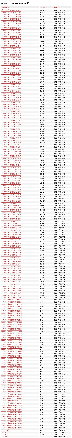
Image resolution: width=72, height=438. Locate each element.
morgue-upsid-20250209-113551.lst (11, 216)
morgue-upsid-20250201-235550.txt (11, 34)
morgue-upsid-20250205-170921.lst (11, 97)
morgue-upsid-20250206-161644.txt (11, 113)
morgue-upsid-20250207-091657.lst (11, 169)
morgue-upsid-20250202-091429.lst (11, 47)
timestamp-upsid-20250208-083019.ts (11, 385)
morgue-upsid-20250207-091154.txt (11, 164)
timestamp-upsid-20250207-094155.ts (11, 373)
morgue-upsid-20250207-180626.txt (11, 200)
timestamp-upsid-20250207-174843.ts (11, 384)
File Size (42, 7)
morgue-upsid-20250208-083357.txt (11, 203)
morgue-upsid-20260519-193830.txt (11, 272)
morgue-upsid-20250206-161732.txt (11, 117)
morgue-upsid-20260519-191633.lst (11, 245)
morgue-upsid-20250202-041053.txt (11, 45)
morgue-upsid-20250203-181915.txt (11, 88)
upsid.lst (3, 432)
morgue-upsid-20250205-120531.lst (11, 93)
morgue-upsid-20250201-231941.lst (11, 25)
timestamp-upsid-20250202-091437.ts (11, 315)
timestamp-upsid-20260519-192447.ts (11, 414)
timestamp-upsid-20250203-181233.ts (11, 326)
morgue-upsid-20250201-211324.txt (11, 20)
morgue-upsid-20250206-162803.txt (11, 120)
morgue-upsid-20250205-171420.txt (11, 102)
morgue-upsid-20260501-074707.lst (11, 230)
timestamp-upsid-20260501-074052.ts (11, 396)
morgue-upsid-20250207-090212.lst (11, 148)
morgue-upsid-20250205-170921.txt (11, 99)
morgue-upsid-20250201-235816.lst (11, 36)
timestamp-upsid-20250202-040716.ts (11, 312)
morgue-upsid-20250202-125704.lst (11, 54)
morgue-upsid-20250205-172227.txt (11, 106)
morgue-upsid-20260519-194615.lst (11, 277)
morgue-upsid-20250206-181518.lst (11, 133)
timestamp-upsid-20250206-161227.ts (11, 340)
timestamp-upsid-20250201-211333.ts (11, 303)
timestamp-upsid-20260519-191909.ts (11, 409)
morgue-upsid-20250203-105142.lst (11, 75)
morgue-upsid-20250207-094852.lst (11, 184)
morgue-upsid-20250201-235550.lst (11, 32)
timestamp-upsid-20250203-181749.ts (11, 330)
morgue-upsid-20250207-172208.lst (11, 191)
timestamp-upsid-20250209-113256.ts (11, 393)
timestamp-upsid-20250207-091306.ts (11, 367)
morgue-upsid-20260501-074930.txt (11, 236)
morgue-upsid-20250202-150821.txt (11, 66)
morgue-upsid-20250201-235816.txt (11, 38)
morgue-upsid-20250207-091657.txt (11, 171)
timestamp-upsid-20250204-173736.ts (11, 331)
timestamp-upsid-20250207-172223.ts (11, 382)
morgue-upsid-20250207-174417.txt (11, 196)
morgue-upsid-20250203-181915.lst (11, 86)
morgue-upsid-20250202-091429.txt (11, 48)
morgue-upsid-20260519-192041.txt (11, 258)
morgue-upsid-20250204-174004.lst (11, 90)
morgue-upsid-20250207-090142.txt (11, 146)
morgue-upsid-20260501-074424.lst (11, 223)
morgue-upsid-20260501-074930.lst (11, 234)
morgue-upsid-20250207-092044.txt (11, 175)
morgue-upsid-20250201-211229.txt (11, 16)
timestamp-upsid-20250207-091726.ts (11, 371)
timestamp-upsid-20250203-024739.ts (11, 322)
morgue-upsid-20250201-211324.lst (11, 18)
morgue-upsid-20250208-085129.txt (11, 211)
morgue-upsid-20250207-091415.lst (11, 166)
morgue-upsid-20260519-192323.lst (11, 259)
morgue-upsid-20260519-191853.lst (11, 249)
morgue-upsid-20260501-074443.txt (11, 229)
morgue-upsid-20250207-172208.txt (11, 193)
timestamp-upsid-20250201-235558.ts (11, 308)
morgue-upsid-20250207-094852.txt (11, 185)
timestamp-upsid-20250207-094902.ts (11, 378)
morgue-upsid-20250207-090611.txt (11, 160)
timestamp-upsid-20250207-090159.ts (11, 360)
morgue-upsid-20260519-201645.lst (11, 295)
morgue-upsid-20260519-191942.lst (11, 252)
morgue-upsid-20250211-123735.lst (11, 220)
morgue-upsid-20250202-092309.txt (11, 52)
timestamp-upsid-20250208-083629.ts (11, 387)
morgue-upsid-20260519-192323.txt (11, 261)
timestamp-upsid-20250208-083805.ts (11, 389)
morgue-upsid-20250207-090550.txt (11, 157)
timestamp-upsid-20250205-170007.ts (11, 335)
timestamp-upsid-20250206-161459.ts (11, 342)
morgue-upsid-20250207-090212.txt (11, 149)
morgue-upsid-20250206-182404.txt (11, 139)
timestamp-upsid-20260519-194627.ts (11, 422)
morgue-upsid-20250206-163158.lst (11, 122)
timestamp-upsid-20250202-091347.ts (11, 313)
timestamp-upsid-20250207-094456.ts (11, 375)
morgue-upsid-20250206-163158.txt (11, 124)
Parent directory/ (6, 9)
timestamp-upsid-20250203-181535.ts (11, 328)
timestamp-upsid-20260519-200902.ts (11, 429)
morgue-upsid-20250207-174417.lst (11, 194)
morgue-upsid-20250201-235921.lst (11, 39)
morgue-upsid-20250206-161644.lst (11, 111)
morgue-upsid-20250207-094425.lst (11, 176)
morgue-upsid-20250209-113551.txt (11, 218)
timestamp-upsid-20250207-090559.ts (11, 364)
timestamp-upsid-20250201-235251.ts (11, 306)
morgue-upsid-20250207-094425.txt (11, 178)
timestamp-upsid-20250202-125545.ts (11, 317)
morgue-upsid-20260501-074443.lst (11, 227)
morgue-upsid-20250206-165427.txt (11, 131)
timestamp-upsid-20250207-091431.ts (11, 369)
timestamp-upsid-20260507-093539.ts (11, 403)
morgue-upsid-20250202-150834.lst (11, 68)
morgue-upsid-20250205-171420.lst (11, 101)
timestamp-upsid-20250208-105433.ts (11, 391)
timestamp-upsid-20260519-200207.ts (11, 425)
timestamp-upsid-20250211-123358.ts (11, 394)
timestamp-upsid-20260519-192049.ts (11, 411)
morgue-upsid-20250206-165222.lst (11, 126)
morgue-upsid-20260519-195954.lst (11, 284)
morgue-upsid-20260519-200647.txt (11, 294)
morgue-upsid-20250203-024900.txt (11, 74)
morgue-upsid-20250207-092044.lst (11, 173)
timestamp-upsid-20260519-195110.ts (11, 423)
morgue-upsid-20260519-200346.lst (11, 288)
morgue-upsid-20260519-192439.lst (11, 263)
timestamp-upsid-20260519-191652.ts (11, 407)
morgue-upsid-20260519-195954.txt (11, 286)
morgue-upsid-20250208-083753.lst (11, 205)
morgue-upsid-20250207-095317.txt (11, 189)
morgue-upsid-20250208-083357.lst (11, 202)
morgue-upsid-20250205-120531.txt (11, 95)
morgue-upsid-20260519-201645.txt (11, 297)
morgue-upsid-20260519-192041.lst (11, 256)
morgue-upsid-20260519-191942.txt (11, 254)
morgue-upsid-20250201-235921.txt (11, 41)
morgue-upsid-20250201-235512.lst (11, 29)
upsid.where (4, 436)
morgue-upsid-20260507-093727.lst (11, 241)
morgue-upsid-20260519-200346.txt (11, 290)
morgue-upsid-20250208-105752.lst (11, 212)
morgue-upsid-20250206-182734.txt (11, 142)
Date (55, 7)
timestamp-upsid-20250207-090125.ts (11, 358)
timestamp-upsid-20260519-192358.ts (11, 413)
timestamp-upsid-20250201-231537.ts (11, 304)
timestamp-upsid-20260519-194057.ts (11, 420)
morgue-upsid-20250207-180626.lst (11, 198)
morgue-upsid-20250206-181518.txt (11, 135)
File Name (4, 7)
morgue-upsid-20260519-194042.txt (11, 275)
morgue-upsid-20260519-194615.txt (11, 279)
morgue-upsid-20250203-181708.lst (11, 83)
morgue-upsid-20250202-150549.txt (11, 59)
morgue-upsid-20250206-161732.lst (11, 115)
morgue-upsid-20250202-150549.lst (11, 57)
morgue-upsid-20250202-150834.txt (11, 70)
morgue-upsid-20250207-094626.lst (11, 180)
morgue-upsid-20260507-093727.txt (11, 243)
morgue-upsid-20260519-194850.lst (11, 281)
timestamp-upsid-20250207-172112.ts (11, 380)
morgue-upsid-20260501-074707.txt (11, 232)
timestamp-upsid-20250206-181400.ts (11, 353)
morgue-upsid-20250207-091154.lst (11, 162)
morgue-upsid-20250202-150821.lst (11, 65)
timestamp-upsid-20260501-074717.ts (11, 400)
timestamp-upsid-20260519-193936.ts (11, 418)
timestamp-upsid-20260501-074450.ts (11, 398)
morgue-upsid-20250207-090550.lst (11, 155)
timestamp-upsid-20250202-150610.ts (11, 321)
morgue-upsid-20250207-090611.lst (11, 158)
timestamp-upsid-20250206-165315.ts (11, 351)
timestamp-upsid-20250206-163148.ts (11, 348)
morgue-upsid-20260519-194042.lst (11, 274)
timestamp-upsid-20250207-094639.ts (11, 376)
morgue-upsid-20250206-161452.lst (11, 108)
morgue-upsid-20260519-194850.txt (11, 283)
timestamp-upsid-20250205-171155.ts (11, 337)
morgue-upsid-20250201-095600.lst (11, 11)
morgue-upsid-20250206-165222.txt (11, 128)
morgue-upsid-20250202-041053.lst (11, 43)
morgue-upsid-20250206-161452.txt (11, 110)
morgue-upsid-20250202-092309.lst (11, 50)
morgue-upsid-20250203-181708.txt (11, 85)
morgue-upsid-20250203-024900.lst (11, 72)
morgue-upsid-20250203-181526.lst (11, 79)
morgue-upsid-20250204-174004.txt (11, 92)
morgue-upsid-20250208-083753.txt (11, 207)
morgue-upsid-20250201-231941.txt (11, 27)
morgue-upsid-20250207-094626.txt (11, 182)
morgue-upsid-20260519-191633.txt (11, 247)
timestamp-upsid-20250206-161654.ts (11, 344)
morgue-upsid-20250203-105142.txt (11, 77)
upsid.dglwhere (5, 431)
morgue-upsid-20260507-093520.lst (11, 238)
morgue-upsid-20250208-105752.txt (11, 214)
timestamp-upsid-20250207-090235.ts (11, 362)
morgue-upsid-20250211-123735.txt (11, 221)
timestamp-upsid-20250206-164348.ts (11, 349)
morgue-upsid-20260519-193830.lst (11, 270)
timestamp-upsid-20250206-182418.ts (11, 357)
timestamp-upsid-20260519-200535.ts (11, 427)
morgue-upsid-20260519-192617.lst (11, 266)
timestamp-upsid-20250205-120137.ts (11, 333)
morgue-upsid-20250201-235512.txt (11, 30)
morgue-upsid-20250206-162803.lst (11, 119)
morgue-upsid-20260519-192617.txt (11, 268)
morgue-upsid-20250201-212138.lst (11, 21)
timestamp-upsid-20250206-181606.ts (11, 355)
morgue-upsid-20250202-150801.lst (11, 61)
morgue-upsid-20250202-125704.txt (11, 56)
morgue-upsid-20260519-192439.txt (11, 265)
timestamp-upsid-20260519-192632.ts (11, 416)
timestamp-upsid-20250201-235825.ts (11, 310)
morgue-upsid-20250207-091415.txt (11, 167)
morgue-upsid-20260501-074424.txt (11, 225)
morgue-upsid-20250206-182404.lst (11, 137)
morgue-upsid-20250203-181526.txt (11, 81)
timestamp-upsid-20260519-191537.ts (11, 405)
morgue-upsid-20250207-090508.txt (11, 153)
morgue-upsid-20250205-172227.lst (11, 104)
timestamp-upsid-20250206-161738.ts (11, 346)
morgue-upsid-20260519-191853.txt (11, 250)
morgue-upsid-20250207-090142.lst (11, 144)
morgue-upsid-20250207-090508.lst (11, 151)
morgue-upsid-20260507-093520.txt (11, 239)
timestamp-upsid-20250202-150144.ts (11, 319)
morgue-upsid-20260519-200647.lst (11, 292)
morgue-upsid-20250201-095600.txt (11, 12)
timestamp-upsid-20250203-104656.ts (11, 324)
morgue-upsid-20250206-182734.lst (11, 140)
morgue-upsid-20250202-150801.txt (11, 63)
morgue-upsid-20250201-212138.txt (11, 23)
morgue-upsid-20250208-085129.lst (11, 209)
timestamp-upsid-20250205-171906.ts (11, 339)
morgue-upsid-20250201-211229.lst (11, 14)
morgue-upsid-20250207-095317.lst (11, 187)
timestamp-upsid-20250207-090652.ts (11, 366)
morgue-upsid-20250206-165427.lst (11, 130)
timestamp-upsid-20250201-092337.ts (11, 299)
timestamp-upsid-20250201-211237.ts (11, 301)
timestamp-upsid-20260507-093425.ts (11, 402)
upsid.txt (3, 434)
